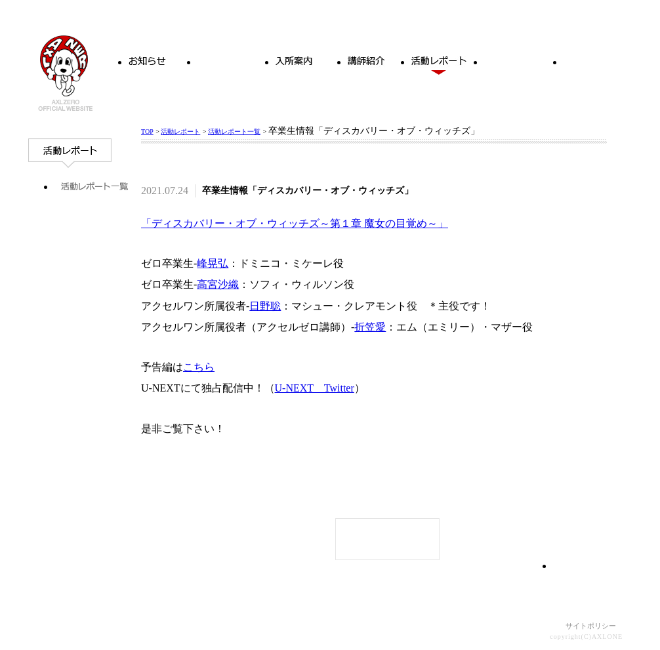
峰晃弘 (212, 263)
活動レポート (180, 131)
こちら (199, 367)
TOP (147, 131)
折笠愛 (370, 327)
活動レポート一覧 (234, 131)
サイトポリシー (591, 626)
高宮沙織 (218, 284)
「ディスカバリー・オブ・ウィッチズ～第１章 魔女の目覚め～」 (294, 223)
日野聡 (265, 306)
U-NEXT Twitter (314, 388)
